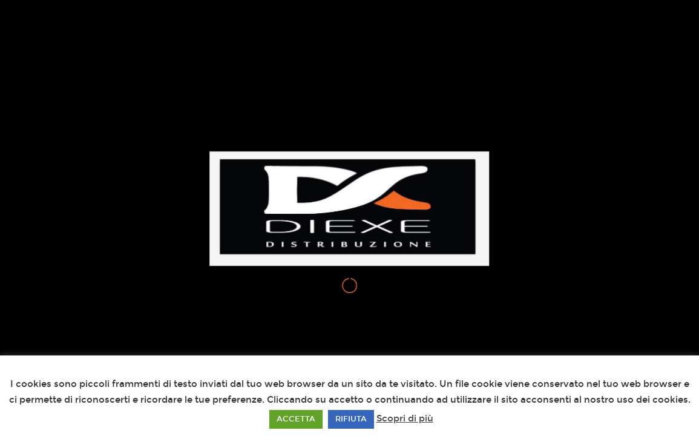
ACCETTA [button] (296, 419)
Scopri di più (404, 418)
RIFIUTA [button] (351, 419)
